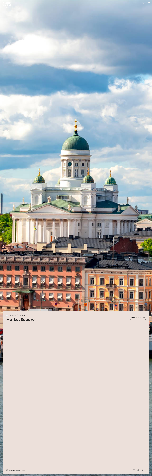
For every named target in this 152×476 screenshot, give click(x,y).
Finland (12, 315)
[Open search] (143, 3)
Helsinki (23, 315)
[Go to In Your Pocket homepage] (6, 5)
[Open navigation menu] (149, 3)
